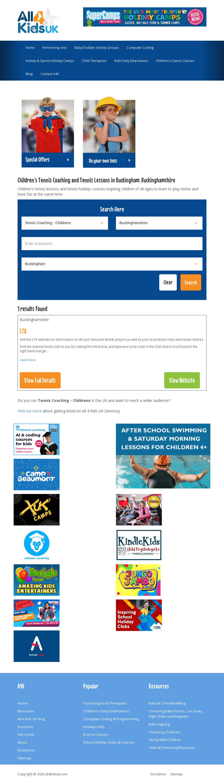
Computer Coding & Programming (111, 719)
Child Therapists (94, 61)
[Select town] (112, 264)
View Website (182, 380)
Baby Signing (159, 724)
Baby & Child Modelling (167, 703)
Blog (29, 74)
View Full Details (40, 380)
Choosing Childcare (164, 732)
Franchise (25, 726)
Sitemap (24, 758)
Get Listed (26, 734)
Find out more (30, 410)
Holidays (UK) (93, 726)
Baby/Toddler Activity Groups (96, 47)
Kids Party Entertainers (131, 61)
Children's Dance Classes (175, 61)
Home (30, 47)
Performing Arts (54, 47)
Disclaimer (26, 750)
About (22, 742)
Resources (26, 711)
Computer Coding (140, 47)
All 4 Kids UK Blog (31, 719)
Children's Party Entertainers (106, 711)
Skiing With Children (165, 739)
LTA (23, 331)
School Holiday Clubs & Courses (109, 742)
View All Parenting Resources (172, 747)
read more (28, 360)
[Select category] (65, 223)
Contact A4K (50, 74)
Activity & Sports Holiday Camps (50, 61)
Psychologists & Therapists (104, 703)
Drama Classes (95, 734)
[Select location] (159, 223)
